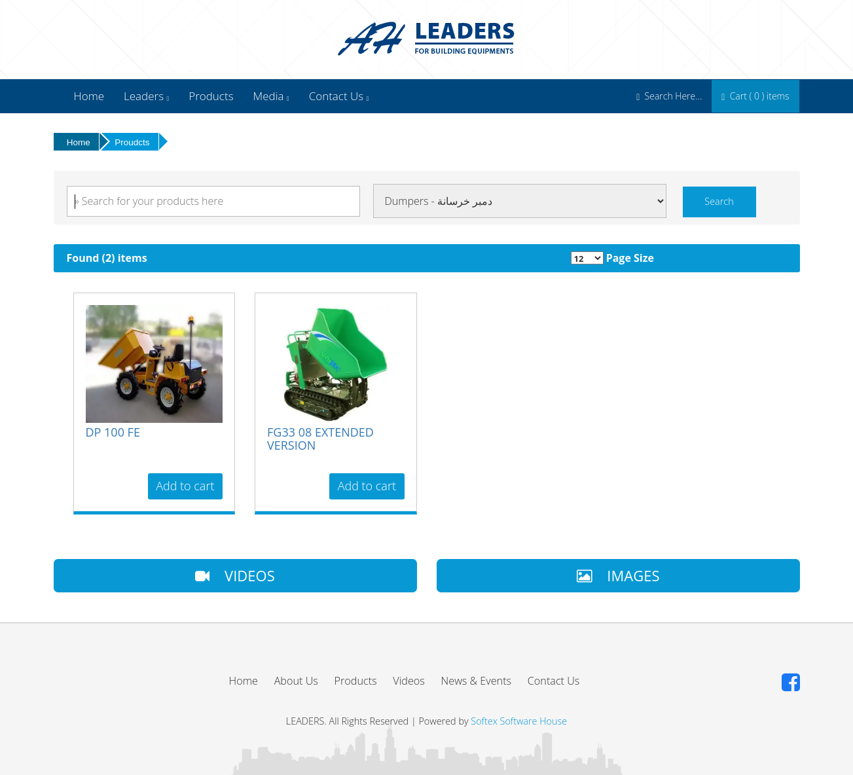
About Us (296, 681)
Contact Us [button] (339, 95)
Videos (409, 681)
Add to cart (185, 486)
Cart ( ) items (755, 96)
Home (89, 95)
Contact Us (554, 681)
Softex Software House (519, 721)
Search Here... (669, 96)
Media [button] (271, 95)
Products (211, 95)
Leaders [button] (146, 95)
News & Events (476, 681)
